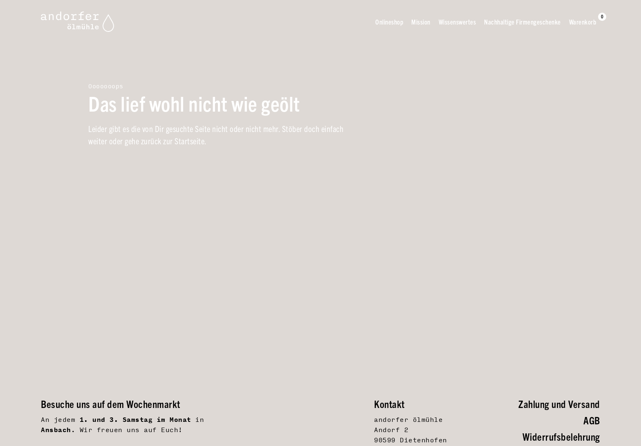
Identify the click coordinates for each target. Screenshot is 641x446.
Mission (420, 22)
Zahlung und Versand (559, 403)
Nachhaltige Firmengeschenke (522, 22)
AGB (591, 420)
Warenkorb (582, 21)
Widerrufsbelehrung (561, 436)
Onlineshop (389, 22)
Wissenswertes (457, 22)
